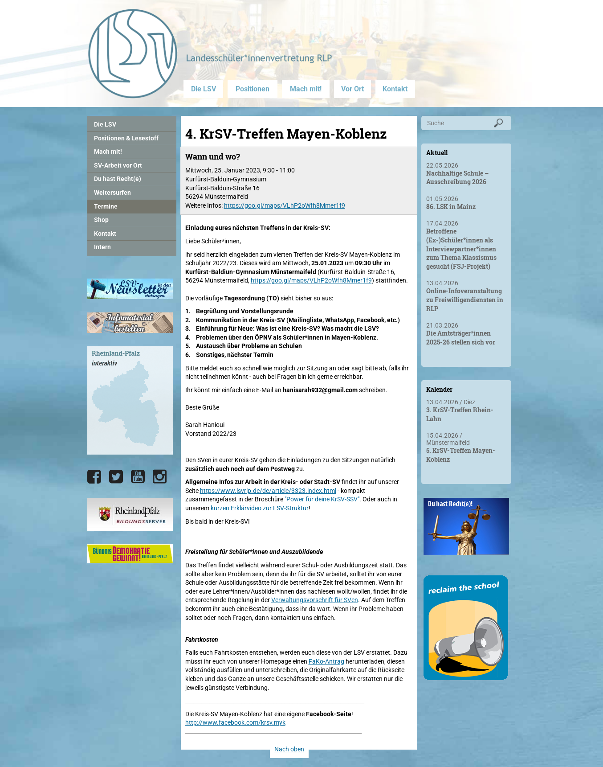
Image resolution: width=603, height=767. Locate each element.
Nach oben (289, 749)
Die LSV (203, 89)
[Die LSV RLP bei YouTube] (138, 476)
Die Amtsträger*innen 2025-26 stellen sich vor (460, 337)
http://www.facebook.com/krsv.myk (235, 722)
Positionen (252, 89)
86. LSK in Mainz (451, 206)
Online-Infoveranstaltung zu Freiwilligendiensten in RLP (464, 299)
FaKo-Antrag (326, 661)
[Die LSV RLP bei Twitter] (116, 476)
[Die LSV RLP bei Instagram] (160, 476)
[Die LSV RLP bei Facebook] (94, 476)
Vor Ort (352, 89)
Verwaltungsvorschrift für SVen (314, 599)
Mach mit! (306, 89)
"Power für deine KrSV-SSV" (322, 499)
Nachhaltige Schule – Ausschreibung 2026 (457, 177)
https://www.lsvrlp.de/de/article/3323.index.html (268, 490)
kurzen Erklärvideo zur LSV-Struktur (260, 508)
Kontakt (395, 89)
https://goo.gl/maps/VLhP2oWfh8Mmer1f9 (284, 205)
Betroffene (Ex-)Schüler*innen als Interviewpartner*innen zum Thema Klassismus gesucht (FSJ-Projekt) (461, 248)
